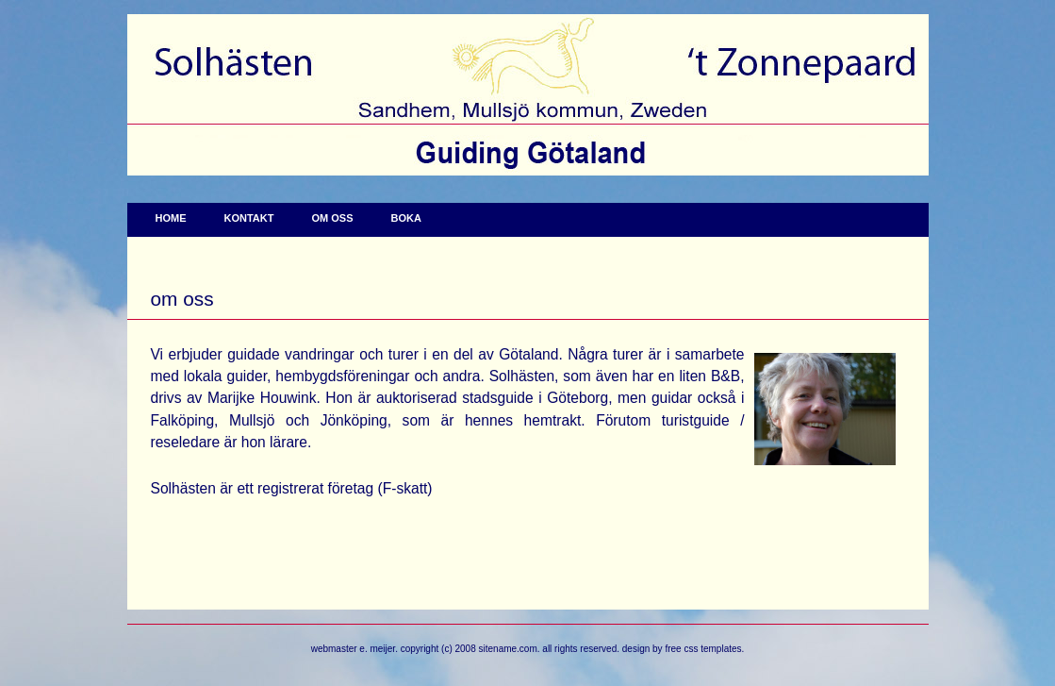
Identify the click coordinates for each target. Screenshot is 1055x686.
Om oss (332, 218)
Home (171, 218)
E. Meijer (377, 649)
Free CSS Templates (703, 649)
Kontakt (249, 218)
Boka (405, 218)
